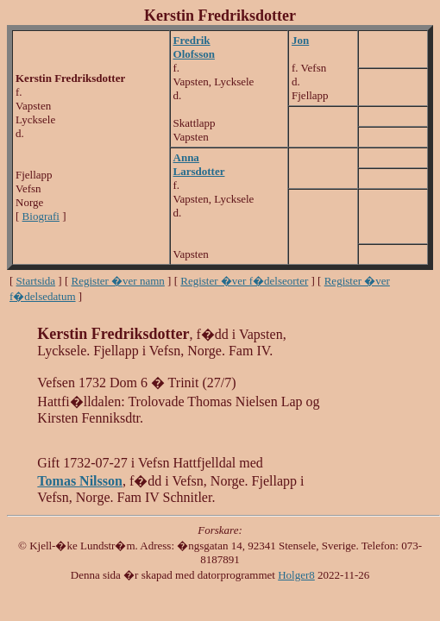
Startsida (36, 280)
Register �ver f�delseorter (244, 280)
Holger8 (296, 574)
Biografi (41, 216)
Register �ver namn (118, 280)
